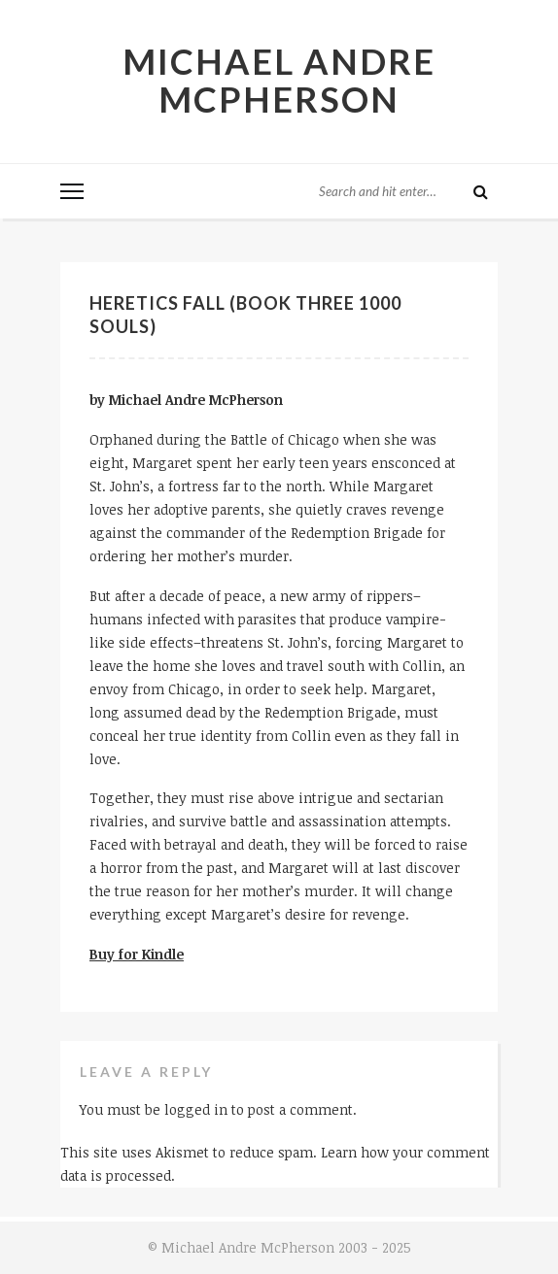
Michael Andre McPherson (279, 80)
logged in (195, 1109)
